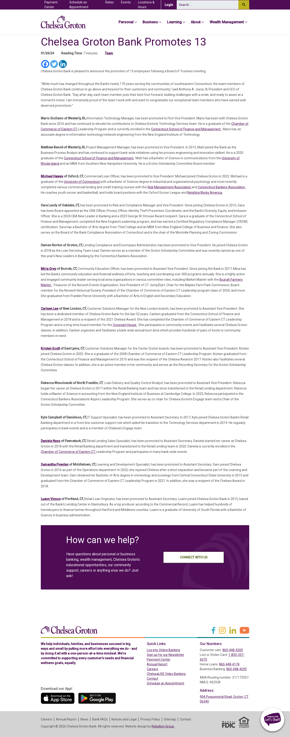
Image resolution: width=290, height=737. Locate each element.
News (84, 719)
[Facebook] (45, 64)
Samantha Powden (54, 464)
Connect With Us (194, 557)
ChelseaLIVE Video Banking (166, 674)
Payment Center (55, 4)
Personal (125, 22)
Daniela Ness (50, 441)
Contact (152, 678)
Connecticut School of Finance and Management (186, 129)
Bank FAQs (100, 719)
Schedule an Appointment (78, 4)
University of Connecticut (82, 182)
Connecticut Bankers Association (222, 187)
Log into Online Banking (171, 650)
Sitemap (170, 719)
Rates (109, 2)
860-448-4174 (229, 664)
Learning (174, 22)
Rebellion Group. (163, 726)
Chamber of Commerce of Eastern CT (68, 452)
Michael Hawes (52, 176)
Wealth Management (227, 22)
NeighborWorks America (205, 192)
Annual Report (157, 664)
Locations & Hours (146, 4)
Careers (152, 669)
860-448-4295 (236, 669)
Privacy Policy (150, 719)
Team (109, 53)
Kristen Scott (50, 348)
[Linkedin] (63, 64)
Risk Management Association (169, 187)
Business (150, 22)
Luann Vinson (51, 499)
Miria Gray (48, 269)
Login (171, 4)
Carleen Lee (49, 308)
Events (126, 2)
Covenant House (125, 325)
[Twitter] (54, 64)
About (196, 22)
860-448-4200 (232, 650)
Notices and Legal (124, 719)
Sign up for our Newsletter (165, 655)
